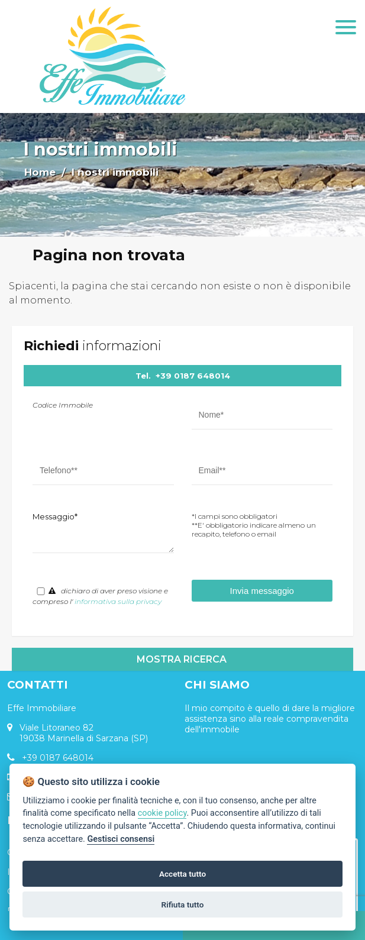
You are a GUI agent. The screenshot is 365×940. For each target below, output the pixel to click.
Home (40, 172)
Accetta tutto (182, 873)
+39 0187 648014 (193, 375)
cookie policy (162, 813)
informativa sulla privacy (118, 601)
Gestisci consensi (120, 839)
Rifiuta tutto (182, 904)
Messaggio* (55, 516)
